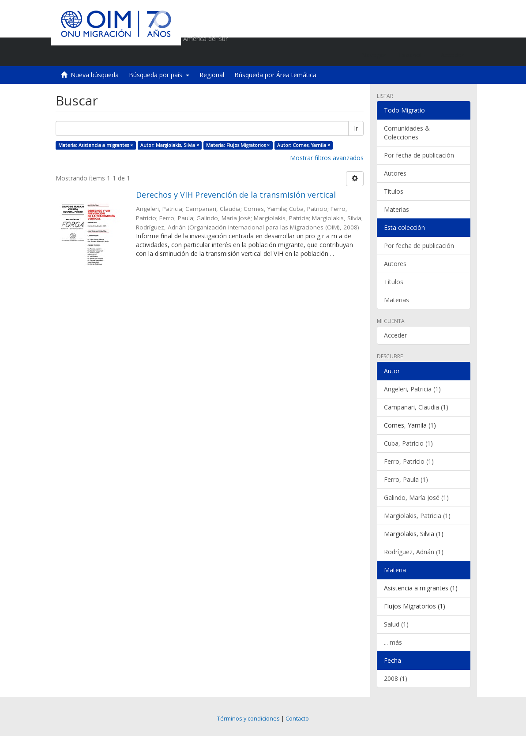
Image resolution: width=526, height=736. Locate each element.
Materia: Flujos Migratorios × (238, 145)
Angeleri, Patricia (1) (412, 389)
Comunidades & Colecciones (407, 132)
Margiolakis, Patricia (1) (417, 515)
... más (393, 642)
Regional (211, 75)
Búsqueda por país (159, 75)
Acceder (395, 335)
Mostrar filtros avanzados (327, 158)
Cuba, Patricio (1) (408, 443)
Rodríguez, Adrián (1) (413, 552)
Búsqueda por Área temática (275, 75)
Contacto (297, 718)
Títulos (393, 191)
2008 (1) (395, 678)
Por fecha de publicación (419, 155)
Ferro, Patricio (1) (409, 461)
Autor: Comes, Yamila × (303, 145)
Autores (395, 173)
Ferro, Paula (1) (406, 479)
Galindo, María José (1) (416, 497)
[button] (413, 55)
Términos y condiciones (248, 718)
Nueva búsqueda (95, 75)
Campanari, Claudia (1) (416, 407)
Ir (356, 128)
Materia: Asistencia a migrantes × (95, 145)
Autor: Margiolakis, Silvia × (169, 145)
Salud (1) (396, 624)
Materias (396, 209)
